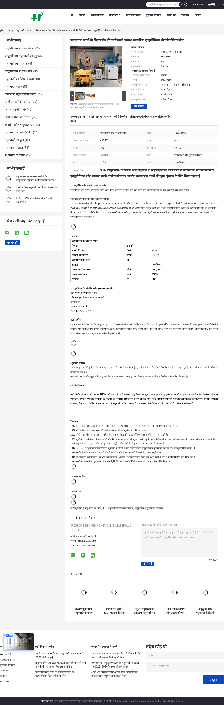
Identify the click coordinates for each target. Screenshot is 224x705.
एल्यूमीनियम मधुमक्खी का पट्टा (21, 56)
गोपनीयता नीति (47, 701)
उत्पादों (82, 15)
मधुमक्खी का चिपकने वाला (19, 79)
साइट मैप (4, 681)
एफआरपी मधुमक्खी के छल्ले (20, 94)
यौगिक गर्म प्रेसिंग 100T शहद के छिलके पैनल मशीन (114, 611)
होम (2, 30)
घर (72, 15)
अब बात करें (198, 4)
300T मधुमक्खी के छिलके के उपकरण (117, 508)
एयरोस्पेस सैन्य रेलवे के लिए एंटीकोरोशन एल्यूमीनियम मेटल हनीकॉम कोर (54, 674)
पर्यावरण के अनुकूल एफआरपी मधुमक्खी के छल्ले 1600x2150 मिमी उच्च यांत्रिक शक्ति (115, 664)
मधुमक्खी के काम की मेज (18, 132)
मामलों (198, 15)
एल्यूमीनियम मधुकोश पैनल (19, 48)
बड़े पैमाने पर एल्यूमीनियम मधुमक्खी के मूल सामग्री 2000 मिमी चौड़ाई (59, 655)
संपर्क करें (171, 15)
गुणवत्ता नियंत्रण (153, 15)
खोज (183, 4)
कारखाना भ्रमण (133, 15)
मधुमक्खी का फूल (14, 140)
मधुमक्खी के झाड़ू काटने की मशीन (87, 508)
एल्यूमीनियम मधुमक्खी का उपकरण (149, 508)
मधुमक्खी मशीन (23, 30)
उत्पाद (10, 30)
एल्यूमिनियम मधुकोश (16, 63)
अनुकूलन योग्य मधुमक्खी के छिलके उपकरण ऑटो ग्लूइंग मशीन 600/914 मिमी (205, 611)
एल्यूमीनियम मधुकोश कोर (18, 71)
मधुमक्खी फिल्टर (14, 147)
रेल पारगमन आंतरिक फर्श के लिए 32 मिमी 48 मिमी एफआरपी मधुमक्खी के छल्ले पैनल (116, 655)
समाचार (185, 15)
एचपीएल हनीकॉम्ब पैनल (18, 102)
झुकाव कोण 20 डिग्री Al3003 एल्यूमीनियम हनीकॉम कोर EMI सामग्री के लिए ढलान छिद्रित (60, 664)
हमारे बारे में (114, 15)
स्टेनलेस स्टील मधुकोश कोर (19, 125)
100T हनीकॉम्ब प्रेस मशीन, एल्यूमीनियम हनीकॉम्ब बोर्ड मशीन (174, 611)
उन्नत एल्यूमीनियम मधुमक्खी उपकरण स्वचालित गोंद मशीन (83, 611)
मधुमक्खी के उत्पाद (15, 155)
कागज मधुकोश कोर (15, 109)
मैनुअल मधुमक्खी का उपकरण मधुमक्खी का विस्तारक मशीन (144, 611)
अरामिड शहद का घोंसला (18, 117)
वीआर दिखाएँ (97, 15)
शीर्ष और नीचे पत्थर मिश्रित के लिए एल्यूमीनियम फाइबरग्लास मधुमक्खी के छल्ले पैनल (114, 674)
